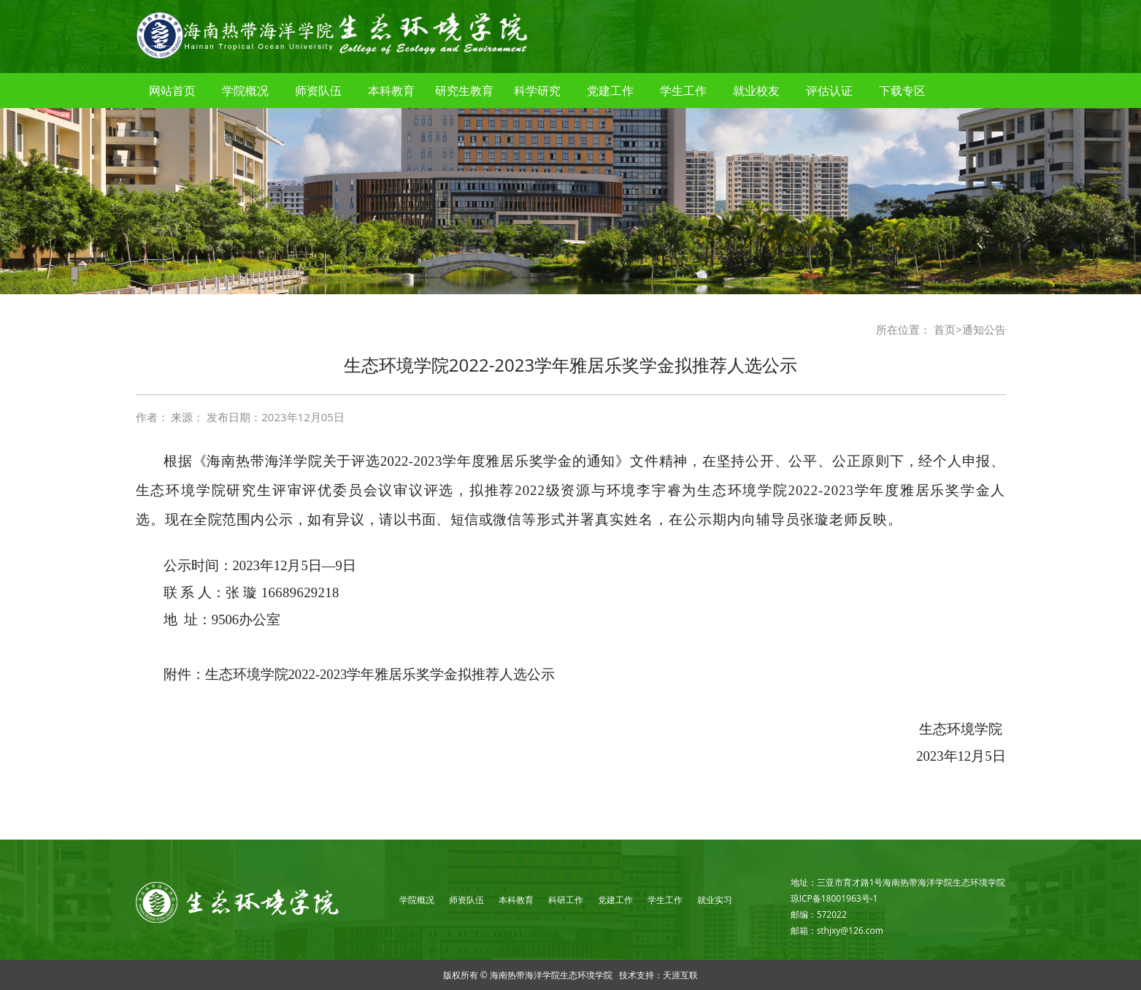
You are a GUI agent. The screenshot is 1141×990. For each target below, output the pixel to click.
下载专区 (902, 90)
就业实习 (714, 900)
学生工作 (683, 90)
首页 (945, 329)
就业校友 (756, 90)
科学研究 (537, 90)
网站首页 (172, 90)
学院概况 (245, 90)
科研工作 (565, 900)
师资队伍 (318, 90)
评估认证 (829, 90)
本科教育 (391, 90)
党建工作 (610, 90)
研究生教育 (464, 90)
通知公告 (984, 329)
